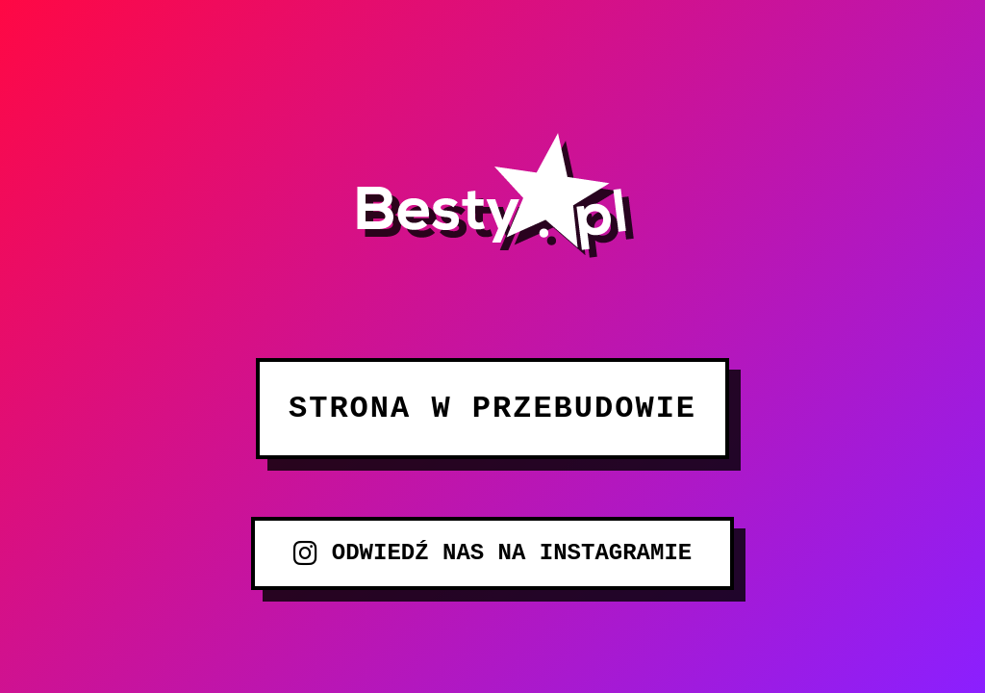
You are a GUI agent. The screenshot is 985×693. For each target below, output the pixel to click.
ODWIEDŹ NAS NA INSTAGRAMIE (492, 553)
